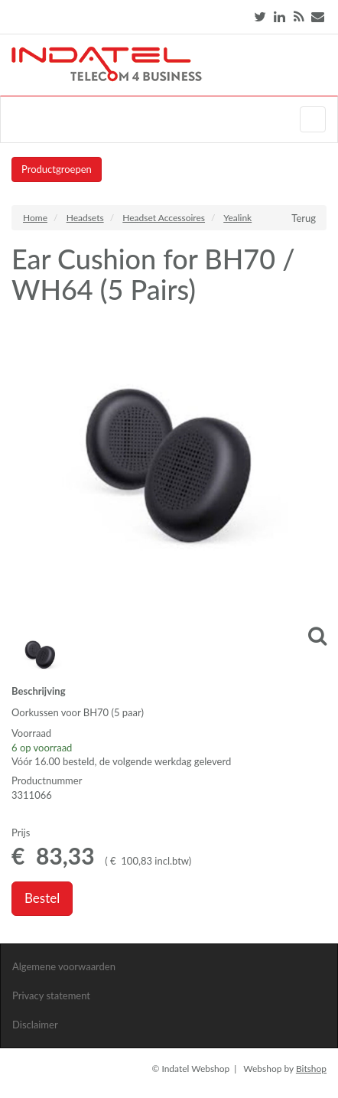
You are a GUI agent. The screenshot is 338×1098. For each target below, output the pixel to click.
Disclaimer (35, 1024)
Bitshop (311, 1068)
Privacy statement (51, 995)
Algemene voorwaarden (63, 966)
